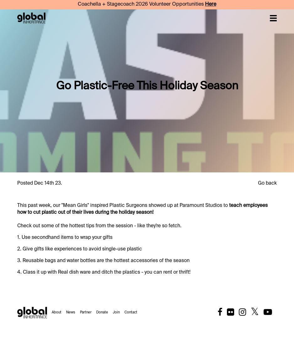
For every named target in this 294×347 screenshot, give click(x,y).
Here (210, 4)
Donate (102, 312)
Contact (130, 312)
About (56, 312)
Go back (267, 183)
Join (116, 312)
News (70, 312)
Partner (86, 312)
